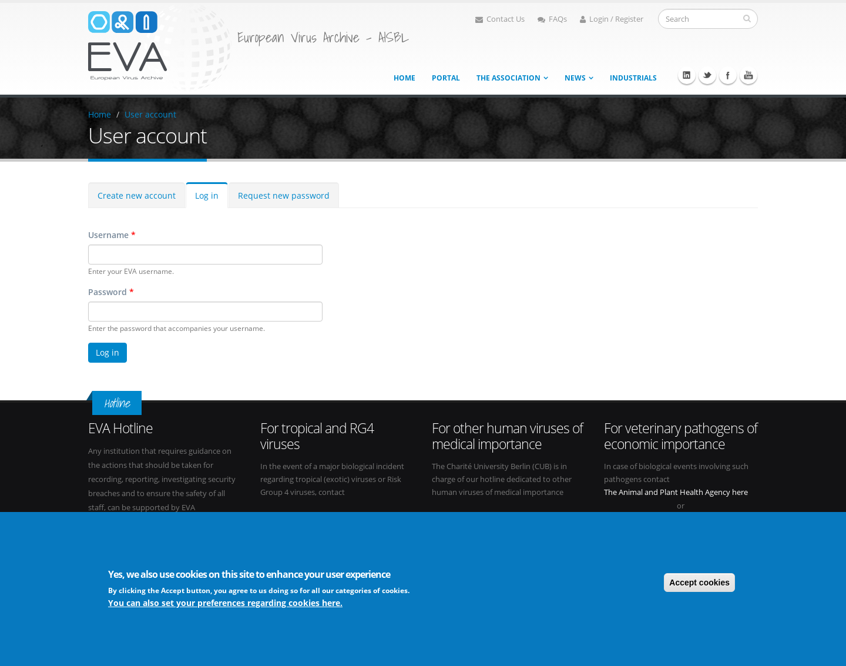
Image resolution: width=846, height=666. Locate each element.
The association (508, 78)
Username (112, 234)
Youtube (748, 75)
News (575, 78)
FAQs (552, 19)
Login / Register (611, 19)
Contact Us (500, 19)
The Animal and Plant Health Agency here (676, 492)
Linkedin (687, 75)
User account (150, 114)
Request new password (284, 195)
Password (111, 291)
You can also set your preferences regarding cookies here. (225, 602)
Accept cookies (699, 582)
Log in (207, 195)
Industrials (633, 78)
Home (404, 78)
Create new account (137, 195)
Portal (446, 78)
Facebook (728, 75)
